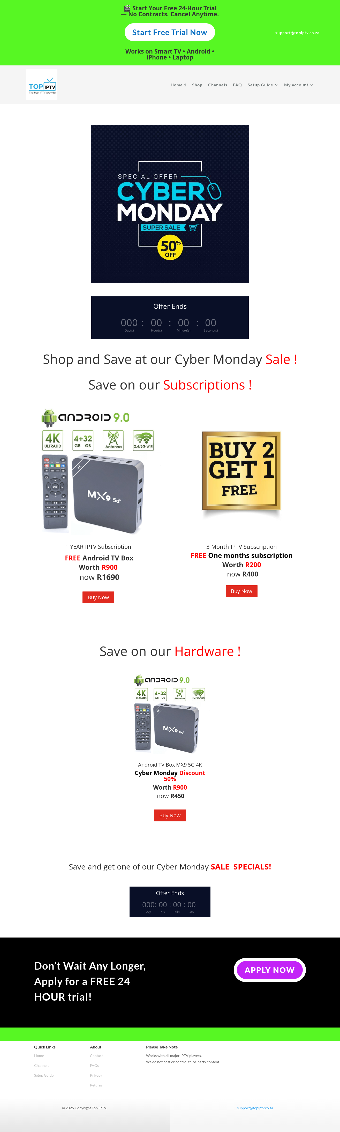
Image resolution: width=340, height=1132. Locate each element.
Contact (96, 1055)
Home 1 (178, 84)
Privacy (96, 1075)
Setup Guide (260, 84)
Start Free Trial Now (169, 32)
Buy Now (98, 597)
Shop (197, 84)
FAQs (94, 1065)
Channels (217, 84)
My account (296, 84)
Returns (96, 1085)
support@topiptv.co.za (255, 1108)
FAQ (237, 84)
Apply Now (270, 969)
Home (39, 1055)
